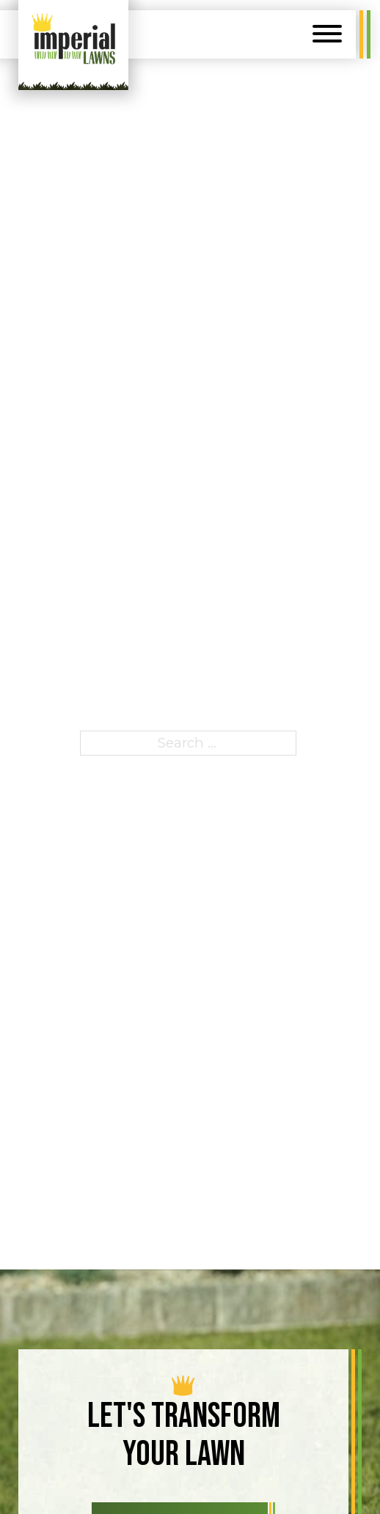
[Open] (327, 33)
